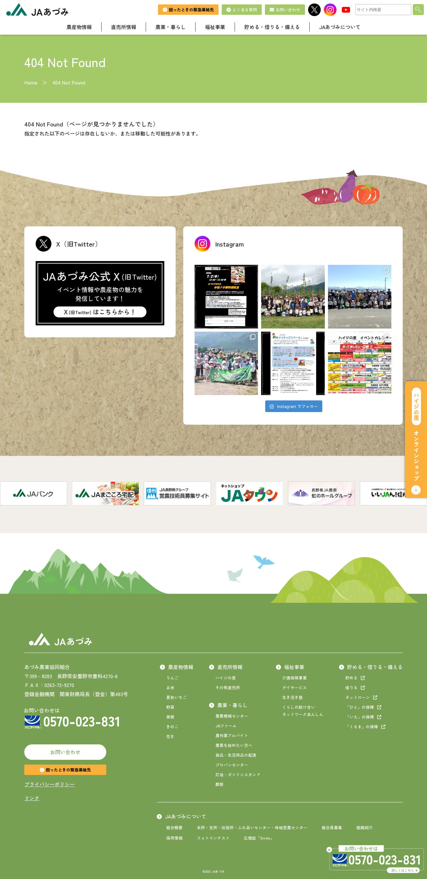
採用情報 (174, 838)
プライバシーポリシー (49, 784)
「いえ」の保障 (363, 717)
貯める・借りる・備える (371, 667)
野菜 (170, 707)
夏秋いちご (176, 697)
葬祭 (219, 784)
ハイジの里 (225, 678)
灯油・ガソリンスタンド (237, 774)
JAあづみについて (181, 816)
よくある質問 (241, 10)
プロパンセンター (231, 765)
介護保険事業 (294, 678)
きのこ (172, 727)
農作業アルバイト (231, 735)
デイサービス (294, 687)
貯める (355, 678)
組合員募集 (332, 827)
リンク (31, 798)
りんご (172, 678)
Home (30, 82)
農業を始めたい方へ (233, 745)
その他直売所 (227, 687)
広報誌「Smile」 (259, 838)
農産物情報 (176, 667)
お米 (170, 687)
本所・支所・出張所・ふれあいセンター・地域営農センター (252, 827)
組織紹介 (364, 827)
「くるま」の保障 (365, 727)
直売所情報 (226, 667)
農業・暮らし (228, 705)
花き (170, 736)
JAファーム (226, 726)
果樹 (170, 717)
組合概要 (174, 827)
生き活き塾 (292, 697)
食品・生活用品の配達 (235, 755)
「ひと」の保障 (363, 707)
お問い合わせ (65, 752)
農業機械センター (231, 716)
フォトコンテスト (213, 838)
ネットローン (361, 697)
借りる (355, 687)
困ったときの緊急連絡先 (65, 770)
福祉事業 (290, 667)
